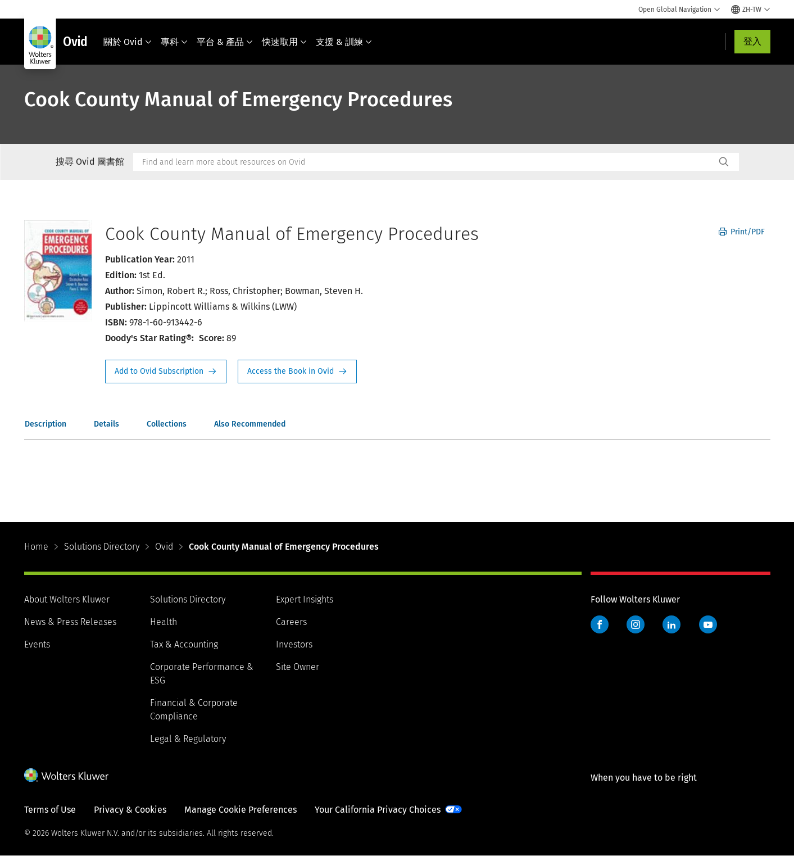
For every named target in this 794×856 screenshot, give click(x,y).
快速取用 (284, 42)
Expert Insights (304, 599)
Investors (294, 644)
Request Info (166, 371)
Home (36, 546)
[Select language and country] (750, 10)
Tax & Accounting (184, 644)
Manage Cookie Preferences (240, 809)
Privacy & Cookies (130, 809)
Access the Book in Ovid (297, 371)
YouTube (708, 624)
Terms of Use (50, 809)
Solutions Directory (101, 546)
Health (163, 622)
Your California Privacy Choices (378, 809)
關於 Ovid (127, 42)
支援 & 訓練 (344, 42)
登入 (752, 41)
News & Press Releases (70, 622)
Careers (291, 622)
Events (37, 644)
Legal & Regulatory (188, 738)
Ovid (164, 546)
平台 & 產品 (225, 42)
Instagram (636, 624)
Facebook (600, 624)
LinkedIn (671, 624)
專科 (174, 42)
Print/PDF (742, 232)
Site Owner (297, 667)
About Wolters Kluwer (67, 599)
